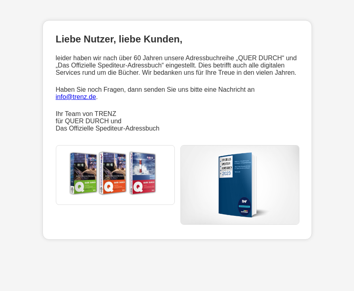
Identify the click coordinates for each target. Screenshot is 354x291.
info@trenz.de (76, 96)
